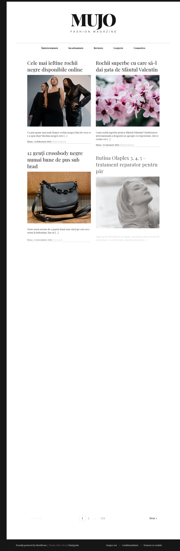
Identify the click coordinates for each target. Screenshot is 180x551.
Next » (153, 518)
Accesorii (58, 243)
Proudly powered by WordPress (31, 545)
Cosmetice (139, 48)
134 (103, 518)
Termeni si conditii (153, 545)
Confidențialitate (130, 545)
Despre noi (111, 545)
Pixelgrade (73, 545)
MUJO (93, 19)
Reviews (98, 48)
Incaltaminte (75, 48)
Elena (30, 141)
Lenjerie (118, 48)
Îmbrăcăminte (49, 48)
